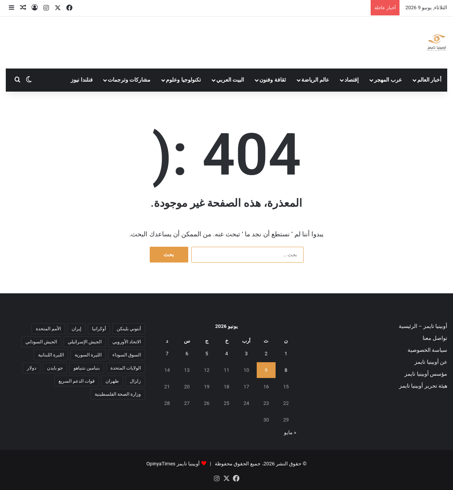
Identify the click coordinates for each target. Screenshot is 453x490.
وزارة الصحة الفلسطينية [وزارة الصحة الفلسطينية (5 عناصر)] (118, 394)
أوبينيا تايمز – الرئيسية (423, 326)
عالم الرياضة (315, 80)
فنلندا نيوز (82, 80)
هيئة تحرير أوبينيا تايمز (423, 386)
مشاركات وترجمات (129, 80)
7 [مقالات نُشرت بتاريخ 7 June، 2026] (166, 353)
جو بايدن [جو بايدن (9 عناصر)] (55, 368)
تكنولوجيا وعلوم (183, 80)
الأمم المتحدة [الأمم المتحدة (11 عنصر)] (48, 328)
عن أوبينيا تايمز (431, 362)
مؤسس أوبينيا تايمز (426, 374)
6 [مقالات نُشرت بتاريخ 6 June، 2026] (187, 353)
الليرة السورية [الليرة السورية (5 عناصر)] (88, 355)
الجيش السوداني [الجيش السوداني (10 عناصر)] (41, 342)
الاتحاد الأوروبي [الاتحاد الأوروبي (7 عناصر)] (126, 342)
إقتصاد (351, 80)
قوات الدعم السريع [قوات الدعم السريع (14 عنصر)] (77, 381)
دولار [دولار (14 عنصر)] (31, 368)
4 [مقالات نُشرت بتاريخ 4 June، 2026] (226, 353)
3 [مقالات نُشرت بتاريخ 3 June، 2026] (246, 353)
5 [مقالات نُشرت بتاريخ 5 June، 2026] (206, 353)
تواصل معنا (435, 338)
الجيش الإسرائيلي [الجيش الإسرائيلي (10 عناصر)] (85, 342)
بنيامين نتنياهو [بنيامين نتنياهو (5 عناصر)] (87, 368)
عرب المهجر (388, 80)
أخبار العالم (429, 80)
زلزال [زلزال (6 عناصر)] (135, 381)
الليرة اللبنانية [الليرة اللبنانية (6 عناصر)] (51, 355)
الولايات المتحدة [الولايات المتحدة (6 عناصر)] (125, 368)
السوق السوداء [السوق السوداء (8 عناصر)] (126, 355)
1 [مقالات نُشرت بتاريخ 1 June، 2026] (285, 353)
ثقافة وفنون (272, 80)
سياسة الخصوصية (427, 350)
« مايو (290, 432)
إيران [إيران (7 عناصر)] (76, 328)
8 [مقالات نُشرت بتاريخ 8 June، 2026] (285, 370)
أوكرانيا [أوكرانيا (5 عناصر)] (99, 328)
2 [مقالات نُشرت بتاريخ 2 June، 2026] (266, 353)
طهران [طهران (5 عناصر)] (112, 381)
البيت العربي (230, 80)
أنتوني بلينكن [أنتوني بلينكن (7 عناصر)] (129, 328)
